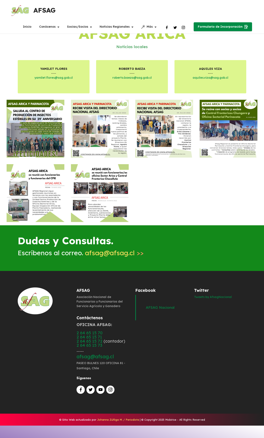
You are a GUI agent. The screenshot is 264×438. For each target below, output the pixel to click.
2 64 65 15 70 (90, 332)
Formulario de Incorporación (223, 27)
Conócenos (47, 27)
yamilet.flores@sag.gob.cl (53, 78)
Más (147, 27)
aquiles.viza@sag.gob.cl (210, 78)
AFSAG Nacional (160, 307)
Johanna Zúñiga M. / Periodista (118, 419)
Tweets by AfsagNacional (213, 297)
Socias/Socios (77, 27)
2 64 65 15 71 (89, 336)
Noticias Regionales (115, 27)
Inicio (27, 27)
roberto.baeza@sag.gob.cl (132, 78)
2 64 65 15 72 (89, 341)
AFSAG (45, 10)
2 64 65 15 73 (89, 345)
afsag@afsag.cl (110, 253)
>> (139, 253)
